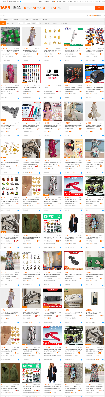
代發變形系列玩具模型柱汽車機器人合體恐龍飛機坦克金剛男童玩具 (94, 51)
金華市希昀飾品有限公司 (48, 128)
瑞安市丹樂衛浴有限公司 (6, 241)
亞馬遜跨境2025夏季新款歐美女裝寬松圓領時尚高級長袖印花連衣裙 (94, 163)
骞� (17, 353)
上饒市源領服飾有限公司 (27, 241)
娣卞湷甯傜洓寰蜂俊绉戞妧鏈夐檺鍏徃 (27, 390)
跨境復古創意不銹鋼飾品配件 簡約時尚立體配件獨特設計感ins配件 (52, 51)
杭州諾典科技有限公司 (6, 54)
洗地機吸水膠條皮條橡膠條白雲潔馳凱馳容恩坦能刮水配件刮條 (73, 200)
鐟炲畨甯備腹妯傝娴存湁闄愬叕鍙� (91, 353)
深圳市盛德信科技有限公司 (48, 241)
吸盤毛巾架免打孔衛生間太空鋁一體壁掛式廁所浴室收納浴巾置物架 (31, 163)
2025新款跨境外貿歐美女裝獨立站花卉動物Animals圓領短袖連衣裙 (52, 200)
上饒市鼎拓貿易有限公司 (70, 241)
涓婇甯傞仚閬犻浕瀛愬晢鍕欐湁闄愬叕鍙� (27, 353)
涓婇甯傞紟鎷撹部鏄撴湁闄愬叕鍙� (48, 390)
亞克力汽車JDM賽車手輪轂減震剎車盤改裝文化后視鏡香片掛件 (94, 200)
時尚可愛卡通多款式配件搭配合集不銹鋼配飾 (9, 163)
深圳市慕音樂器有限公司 (27, 91)
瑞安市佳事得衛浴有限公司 (27, 315)
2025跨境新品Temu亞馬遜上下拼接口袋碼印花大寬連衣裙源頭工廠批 (9, 275)
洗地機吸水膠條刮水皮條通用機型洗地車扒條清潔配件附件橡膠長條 (31, 126)
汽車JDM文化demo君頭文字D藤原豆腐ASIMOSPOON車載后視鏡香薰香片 (10, 200)
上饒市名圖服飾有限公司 (27, 54)
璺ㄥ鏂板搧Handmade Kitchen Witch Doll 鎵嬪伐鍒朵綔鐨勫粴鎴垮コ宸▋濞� (73, 387)
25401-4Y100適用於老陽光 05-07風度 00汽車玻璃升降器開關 (52, 312)
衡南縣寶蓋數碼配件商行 (91, 315)
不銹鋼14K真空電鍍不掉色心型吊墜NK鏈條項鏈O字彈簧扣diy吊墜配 (31, 200)
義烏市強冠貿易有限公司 (91, 241)
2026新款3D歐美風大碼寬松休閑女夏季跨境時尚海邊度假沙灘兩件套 (31, 51)
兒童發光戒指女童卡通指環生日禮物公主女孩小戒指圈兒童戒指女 (52, 126)
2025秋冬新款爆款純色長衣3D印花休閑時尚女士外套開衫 (73, 238)
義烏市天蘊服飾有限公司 (48, 166)
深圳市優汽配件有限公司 (48, 315)
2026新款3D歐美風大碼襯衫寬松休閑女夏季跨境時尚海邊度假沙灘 (94, 126)
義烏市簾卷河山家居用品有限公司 (91, 278)
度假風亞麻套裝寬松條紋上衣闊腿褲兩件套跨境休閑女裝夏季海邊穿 (73, 126)
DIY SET (46, 87)
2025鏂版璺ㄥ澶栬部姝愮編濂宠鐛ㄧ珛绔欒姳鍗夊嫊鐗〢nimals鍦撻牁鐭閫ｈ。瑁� (31, 350)
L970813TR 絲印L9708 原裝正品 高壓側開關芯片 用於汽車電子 (73, 312)
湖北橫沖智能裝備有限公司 (70, 54)
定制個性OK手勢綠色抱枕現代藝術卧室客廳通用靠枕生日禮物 (94, 275)
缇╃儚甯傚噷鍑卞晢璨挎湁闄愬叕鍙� (70, 353)
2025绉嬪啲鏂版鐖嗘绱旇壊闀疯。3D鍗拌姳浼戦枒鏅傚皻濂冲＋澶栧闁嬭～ (52, 387)
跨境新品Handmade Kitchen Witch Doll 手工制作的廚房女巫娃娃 (94, 238)
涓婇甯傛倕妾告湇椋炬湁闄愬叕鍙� (91, 390)
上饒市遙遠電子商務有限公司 (48, 203)
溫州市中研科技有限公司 (27, 166)
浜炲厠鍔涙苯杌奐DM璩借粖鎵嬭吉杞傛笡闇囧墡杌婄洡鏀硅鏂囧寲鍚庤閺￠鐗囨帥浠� (73, 350)
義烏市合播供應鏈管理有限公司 (27, 203)
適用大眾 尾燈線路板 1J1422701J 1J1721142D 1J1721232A (10, 126)
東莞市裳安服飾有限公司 (6, 315)
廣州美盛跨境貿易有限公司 (6, 203)
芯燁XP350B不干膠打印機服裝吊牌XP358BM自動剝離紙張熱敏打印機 (94, 88)
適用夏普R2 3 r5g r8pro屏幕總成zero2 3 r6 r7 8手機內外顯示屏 (94, 312)
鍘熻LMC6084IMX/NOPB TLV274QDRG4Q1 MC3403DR (31, 387)
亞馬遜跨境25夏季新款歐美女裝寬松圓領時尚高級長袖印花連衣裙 (9, 88)
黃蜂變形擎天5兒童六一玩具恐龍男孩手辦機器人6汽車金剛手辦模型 (73, 88)
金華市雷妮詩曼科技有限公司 (70, 166)
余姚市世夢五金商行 (69, 203)
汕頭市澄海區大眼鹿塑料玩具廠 (91, 54)
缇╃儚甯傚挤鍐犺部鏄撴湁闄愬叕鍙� (70, 390)
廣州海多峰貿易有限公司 (48, 91)
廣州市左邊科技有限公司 (91, 91)
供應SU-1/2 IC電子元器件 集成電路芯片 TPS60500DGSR (73, 275)
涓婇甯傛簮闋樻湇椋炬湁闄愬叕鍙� (6, 390)
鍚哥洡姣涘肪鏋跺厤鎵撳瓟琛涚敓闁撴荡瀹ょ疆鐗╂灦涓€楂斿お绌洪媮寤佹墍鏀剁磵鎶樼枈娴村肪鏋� (94, 350)
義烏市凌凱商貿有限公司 (91, 203)
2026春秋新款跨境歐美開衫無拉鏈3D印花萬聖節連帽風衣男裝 (31, 238)
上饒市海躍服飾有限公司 (70, 128)
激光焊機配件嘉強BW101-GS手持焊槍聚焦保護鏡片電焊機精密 (73, 51)
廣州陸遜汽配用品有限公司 (6, 128)
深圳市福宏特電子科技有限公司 (70, 278)
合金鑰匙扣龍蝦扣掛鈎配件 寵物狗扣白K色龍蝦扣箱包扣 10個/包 (31, 275)
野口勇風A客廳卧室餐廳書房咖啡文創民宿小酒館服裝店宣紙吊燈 (52, 275)
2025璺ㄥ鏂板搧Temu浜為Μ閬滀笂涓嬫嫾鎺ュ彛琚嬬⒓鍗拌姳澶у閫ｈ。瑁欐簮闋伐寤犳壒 (94, 387)
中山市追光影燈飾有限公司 (48, 278)
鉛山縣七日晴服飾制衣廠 (91, 166)
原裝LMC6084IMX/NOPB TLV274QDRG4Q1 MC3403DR (52, 238)
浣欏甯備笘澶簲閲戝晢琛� (48, 353)
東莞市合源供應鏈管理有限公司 (6, 166)
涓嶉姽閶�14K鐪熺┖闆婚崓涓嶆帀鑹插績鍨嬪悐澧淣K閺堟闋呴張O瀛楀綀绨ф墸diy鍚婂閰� (9, 350)
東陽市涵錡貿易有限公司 (48, 54)
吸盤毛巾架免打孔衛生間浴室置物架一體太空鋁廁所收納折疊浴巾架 (9, 238)
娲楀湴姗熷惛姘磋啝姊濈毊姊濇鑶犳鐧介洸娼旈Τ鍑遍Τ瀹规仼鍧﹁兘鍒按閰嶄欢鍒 (52, 350)
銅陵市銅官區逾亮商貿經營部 (27, 278)
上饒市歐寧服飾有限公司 (91, 128)
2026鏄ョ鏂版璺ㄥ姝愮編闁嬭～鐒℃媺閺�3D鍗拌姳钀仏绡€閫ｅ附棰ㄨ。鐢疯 (9, 387)
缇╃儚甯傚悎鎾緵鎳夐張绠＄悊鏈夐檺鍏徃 (6, 353)
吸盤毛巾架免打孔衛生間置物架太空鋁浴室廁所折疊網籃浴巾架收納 (31, 312)
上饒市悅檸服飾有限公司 (6, 278)
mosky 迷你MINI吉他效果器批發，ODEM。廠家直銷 (31, 88)
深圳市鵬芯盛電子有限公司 (70, 315)
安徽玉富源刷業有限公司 (27, 128)
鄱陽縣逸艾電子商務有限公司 (6, 91)
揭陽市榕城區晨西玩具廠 (70, 91)
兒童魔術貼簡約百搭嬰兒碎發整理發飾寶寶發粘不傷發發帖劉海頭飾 (73, 163)
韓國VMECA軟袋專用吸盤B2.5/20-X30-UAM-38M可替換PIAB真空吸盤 (10, 51)
